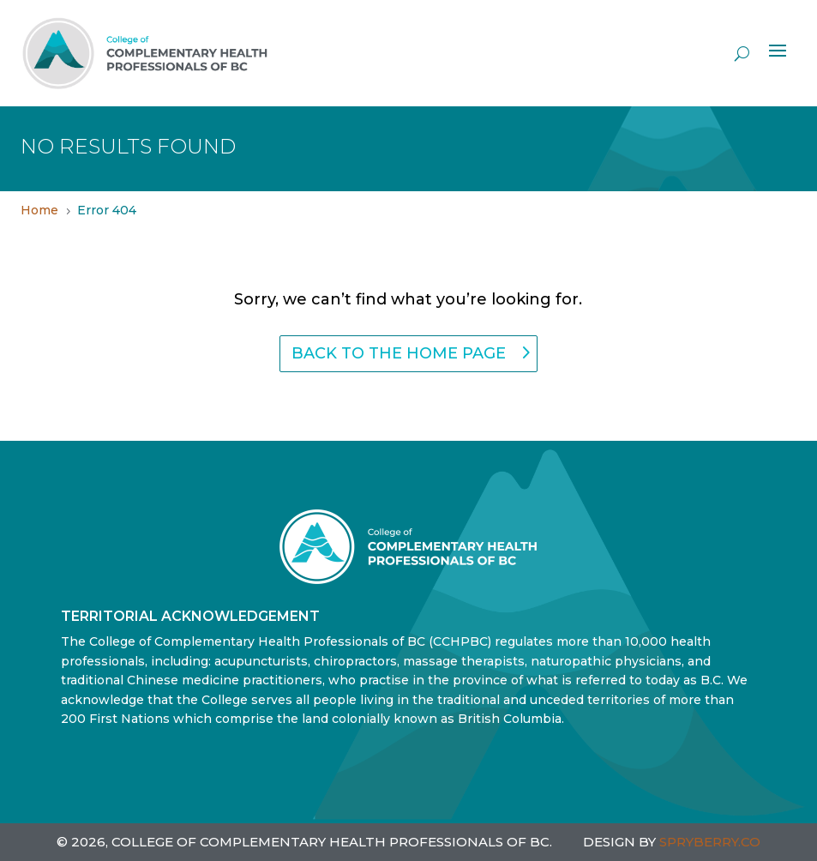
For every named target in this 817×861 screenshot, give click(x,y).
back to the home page (398, 353)
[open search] (742, 53)
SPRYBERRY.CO (709, 842)
